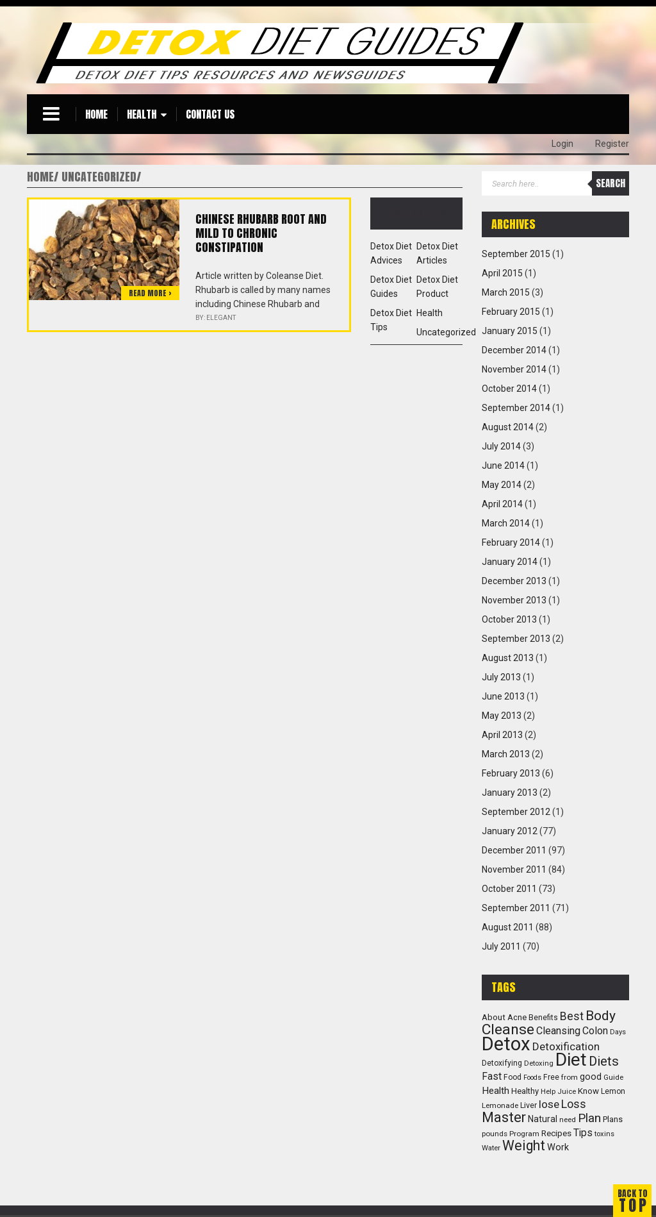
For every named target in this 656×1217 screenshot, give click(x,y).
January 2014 (509, 562)
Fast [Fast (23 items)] (492, 1076)
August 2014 (508, 427)
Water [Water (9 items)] (491, 1148)
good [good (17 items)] (591, 1076)
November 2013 (514, 600)
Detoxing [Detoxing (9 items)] (539, 1063)
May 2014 (501, 485)
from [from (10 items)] (569, 1077)
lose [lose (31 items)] (549, 1104)
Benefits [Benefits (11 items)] (543, 1017)
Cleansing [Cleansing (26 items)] (558, 1031)
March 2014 (506, 523)
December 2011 (514, 850)
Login (562, 143)
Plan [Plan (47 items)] (589, 1118)
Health (141, 114)
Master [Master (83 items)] (504, 1117)
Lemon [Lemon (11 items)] (613, 1091)
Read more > (150, 293)
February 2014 (511, 542)
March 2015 (506, 292)
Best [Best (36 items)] (572, 1016)
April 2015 (502, 273)
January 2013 (509, 792)
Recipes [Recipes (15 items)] (556, 1133)
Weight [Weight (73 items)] (523, 1145)
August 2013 (508, 658)
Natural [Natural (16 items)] (542, 1119)
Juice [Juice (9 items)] (566, 1091)
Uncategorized (446, 332)
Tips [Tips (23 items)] (583, 1133)
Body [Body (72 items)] (601, 1015)
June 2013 (503, 696)
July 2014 (501, 446)
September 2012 (516, 812)
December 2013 (514, 581)
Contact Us (210, 114)
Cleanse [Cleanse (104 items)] (508, 1029)
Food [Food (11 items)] (512, 1077)
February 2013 (511, 773)
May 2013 (501, 715)
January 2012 (509, 831)
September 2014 (516, 408)
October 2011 (509, 889)
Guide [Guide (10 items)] (613, 1077)
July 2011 (501, 946)
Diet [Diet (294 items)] (571, 1059)
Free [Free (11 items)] (551, 1077)
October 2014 (509, 388)
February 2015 (511, 311)
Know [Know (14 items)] (588, 1091)
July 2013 (501, 677)
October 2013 (509, 619)
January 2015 (509, 331)
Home (96, 114)
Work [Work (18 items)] (558, 1147)
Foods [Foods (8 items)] (532, 1077)
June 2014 (503, 465)
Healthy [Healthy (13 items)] (525, 1091)
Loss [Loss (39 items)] (573, 1104)
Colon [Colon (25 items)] (595, 1031)
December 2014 (514, 350)
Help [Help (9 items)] (548, 1091)
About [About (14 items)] (493, 1017)
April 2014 (502, 504)
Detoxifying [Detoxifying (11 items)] (502, 1063)
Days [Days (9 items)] (618, 1032)
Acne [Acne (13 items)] (517, 1017)
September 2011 (516, 908)
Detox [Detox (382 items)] (506, 1044)
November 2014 (514, 369)
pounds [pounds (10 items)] (494, 1133)
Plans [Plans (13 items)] (613, 1119)
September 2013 (516, 639)
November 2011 (514, 869)
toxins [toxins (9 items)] (604, 1134)
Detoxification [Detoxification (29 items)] (566, 1046)
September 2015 (516, 254)
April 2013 (502, 735)
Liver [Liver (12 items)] (528, 1105)
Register (612, 143)
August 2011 (508, 927)
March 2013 (506, 754)
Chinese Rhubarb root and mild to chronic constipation (261, 233)
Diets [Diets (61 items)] (604, 1061)
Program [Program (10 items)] (524, 1133)
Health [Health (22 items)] (495, 1090)
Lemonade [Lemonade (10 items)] (500, 1105)
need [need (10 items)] (567, 1119)
